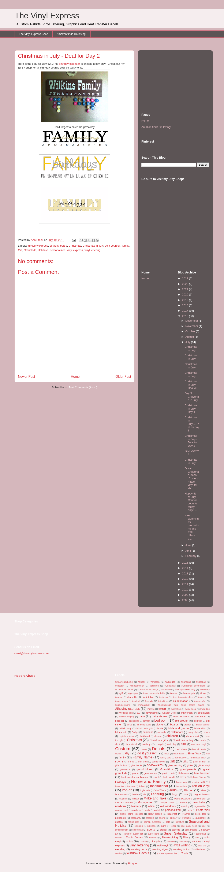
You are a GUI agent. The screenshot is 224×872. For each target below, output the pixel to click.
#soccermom (121, 701)
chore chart (192, 736)
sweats (118, 837)
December (192, 320)
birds (129, 724)
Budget (135, 732)
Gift (20, 250)
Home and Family (148, 781)
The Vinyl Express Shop (33, 34)
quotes (119, 821)
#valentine (176, 709)
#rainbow (163, 697)
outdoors (136, 810)
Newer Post (26, 376)
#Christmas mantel (124, 689)
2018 (185, 305)
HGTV (183, 777)
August (190, 336)
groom (135, 773)
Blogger (132, 863)
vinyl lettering (92, 250)
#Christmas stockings (147, 689)
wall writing (182, 845)
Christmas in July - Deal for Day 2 (191, 440)
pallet (157, 810)
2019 (185, 300)
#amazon (155, 682)
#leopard (174, 693)
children (172, 736)
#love (203, 693)
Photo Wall (203, 810)
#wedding (205, 709)
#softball (136, 701)
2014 (185, 568)
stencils (176, 829)
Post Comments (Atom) (83, 387)
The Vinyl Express (47, 15)
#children (154, 686)
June (188, 545)
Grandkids (30, 250)
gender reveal (158, 762)
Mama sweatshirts (183, 799)
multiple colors (167, 802)
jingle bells (145, 790)
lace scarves (121, 794)
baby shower (160, 716)
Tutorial (143, 841)
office (151, 806)
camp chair (193, 732)
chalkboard (144, 736)
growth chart (168, 773)
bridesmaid (121, 732)
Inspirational (159, 786)
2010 (185, 589)
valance (171, 841)
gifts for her (199, 761)
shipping (139, 826)
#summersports (122, 705)
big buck (198, 721)
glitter (190, 765)
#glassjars (133, 693)
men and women (123, 802)
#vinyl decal (190, 709)
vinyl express (75, 250)
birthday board (58, 245)
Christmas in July (93, 245)
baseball (119, 720)
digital (118, 754)
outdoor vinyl (121, 810)
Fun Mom (143, 762)
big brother (181, 720)
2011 (185, 584)
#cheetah (119, 686)
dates (144, 749)
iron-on (127, 790)
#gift (121, 693)
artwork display (126, 716)
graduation (125, 769)
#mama (119, 697)
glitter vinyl (204, 765)
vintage (196, 841)
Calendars (177, 732)
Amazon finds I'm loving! (71, 34)
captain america (127, 736)
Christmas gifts (159, 740)
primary (174, 818)
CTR (183, 744)
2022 (185, 284)
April (188, 550)
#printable (148, 697)
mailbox (135, 799)
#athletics (170, 681)
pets (190, 810)
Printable (186, 818)
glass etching (175, 765)
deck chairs (181, 749)
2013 (185, 573)
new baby (199, 802)
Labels (203, 790)
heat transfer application (134, 777)
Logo (175, 794)
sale (168, 821)
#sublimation (180, 701)
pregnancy (136, 818)
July (188, 342)
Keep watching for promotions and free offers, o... (192, 527)
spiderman (137, 830)
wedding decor (139, 849)
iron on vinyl (200, 786)
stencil (163, 829)
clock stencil (131, 744)
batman (146, 721)
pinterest (172, 813)
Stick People (191, 830)
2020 (185, 294)
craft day (171, 744)
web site (202, 846)
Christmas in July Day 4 (191, 408)
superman (201, 834)
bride (160, 728)
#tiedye (151, 709)
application (204, 712)
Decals (158, 748)
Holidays (43, 250)
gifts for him (121, 765)
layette (135, 794)
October (190, 331)
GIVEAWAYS (154, 765)
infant (142, 786)
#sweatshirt (144, 705)
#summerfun (200, 701)
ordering (185, 806)
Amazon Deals (169, 713)
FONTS (119, 761)
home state (181, 782)
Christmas (75, 245)
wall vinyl (162, 845)
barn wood (200, 716)
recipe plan (133, 822)
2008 (185, 600)
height (156, 777)
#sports (149, 701)
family (125, 245)
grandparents (188, 769)
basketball (134, 721)
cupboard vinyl (198, 744)
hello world (169, 777)
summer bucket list (133, 834)
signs (163, 825)
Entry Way (194, 753)
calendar (162, 732)
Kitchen (188, 790)
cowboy (146, 744)
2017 (185, 310)
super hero (153, 834)
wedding (120, 849)
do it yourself (112, 245)
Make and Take (154, 798)
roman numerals (152, 822)
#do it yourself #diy (185, 689)
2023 (185, 278)
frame (131, 762)
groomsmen (150, 773)
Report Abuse (24, 675)
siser (173, 826)
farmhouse (180, 758)
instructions (181, 786)
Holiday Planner (198, 777)
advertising (152, 712)
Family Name (142, 757)
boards (174, 724)
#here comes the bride (154, 693)
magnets (123, 799)
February (191, 556)
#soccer (202, 697)
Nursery (136, 806)
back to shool (180, 716)
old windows (168, 806)
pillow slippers (155, 814)
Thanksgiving (170, 837)
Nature (183, 802)
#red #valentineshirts (183, 697)
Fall (208, 754)
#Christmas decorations (193, 686)
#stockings (163, 701)
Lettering (157, 794)
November (192, 326)
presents (150, 818)
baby (142, 716)
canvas (206, 732)
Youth (184, 853)
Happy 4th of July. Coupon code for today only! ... (191, 502)
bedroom (161, 720)
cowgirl (159, 744)
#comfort (166, 689)
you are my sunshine (167, 853)
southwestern (121, 830)
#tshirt (162, 708)
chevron (158, 736)
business (147, 732)
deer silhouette (198, 749)
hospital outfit (198, 782)
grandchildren (145, 769)
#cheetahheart (137, 686)
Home (75, 376)
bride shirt (200, 728)
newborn (120, 806)
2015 (185, 562)
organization (200, 806)
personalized (58, 250)
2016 (185, 316)
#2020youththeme (124, 682)
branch (187, 724)
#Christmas (170, 686)
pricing (162, 818)
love (185, 794)
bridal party (125, 728)
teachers (153, 837)
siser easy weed (189, 826)
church (202, 740)
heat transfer (202, 773)
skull (204, 826)
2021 (185, 289)
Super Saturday (175, 833)
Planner (186, 814)
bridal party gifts (145, 728)
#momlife (132, 697)
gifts (185, 761)
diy (127, 753)
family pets (165, 758)
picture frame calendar (131, 814)
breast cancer (203, 725)
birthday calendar (69, 63)
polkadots (120, 817)
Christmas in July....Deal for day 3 (192, 424)
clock (117, 744)
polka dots (200, 814)
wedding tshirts (181, 849)
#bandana (186, 682)
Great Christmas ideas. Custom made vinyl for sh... (192, 478)
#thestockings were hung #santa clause (180, 705)
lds (144, 794)
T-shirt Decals (134, 837)
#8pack (141, 682)
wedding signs (160, 849)
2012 (185, 578)
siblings (151, 825)
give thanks (136, 765)
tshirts (129, 841)
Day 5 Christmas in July (192, 396)
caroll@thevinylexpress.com (31, 653)
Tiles (185, 837)
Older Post (123, 376)
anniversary (186, 712)
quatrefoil (200, 817)
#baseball (201, 682)
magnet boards (201, 794)
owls (147, 810)
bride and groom (178, 728)
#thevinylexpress (38, 245)
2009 (185, 594)
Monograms (145, 802)
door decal (178, 754)
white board (200, 849)
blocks (159, 724)
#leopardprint (189, 693)
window (119, 853)
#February (205, 689)
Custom (122, 748)
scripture (180, 822)
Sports (151, 829)
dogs (166, 754)
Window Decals (137, 853)
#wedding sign (126, 713)
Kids (173, 790)
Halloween (184, 773)
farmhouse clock (198, 758)
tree (197, 837)
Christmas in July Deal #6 (191, 385)
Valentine (183, 841)
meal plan (201, 799)
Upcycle (155, 841)
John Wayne (160, 790)
